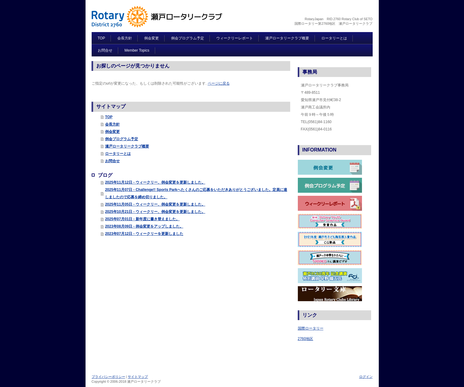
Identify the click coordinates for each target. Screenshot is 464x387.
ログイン (366, 376)
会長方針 (112, 124)
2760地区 (305, 339)
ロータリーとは (118, 154)
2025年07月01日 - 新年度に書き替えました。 (142, 219)
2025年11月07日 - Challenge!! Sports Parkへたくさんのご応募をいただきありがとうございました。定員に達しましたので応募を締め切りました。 (196, 193)
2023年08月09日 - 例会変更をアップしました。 (144, 226)
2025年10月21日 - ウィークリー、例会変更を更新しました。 (155, 212)
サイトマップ (138, 376)
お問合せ (112, 161)
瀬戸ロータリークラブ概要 (127, 146)
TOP (108, 117)
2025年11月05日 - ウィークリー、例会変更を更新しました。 (155, 204)
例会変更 (112, 132)
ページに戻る (219, 83)
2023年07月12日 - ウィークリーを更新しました (144, 234)
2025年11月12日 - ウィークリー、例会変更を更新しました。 (155, 182)
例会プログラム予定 (121, 139)
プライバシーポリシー (108, 376)
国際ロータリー (310, 328)
